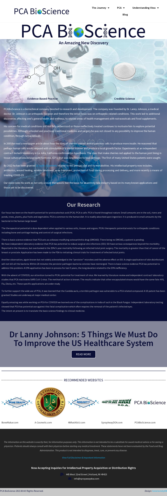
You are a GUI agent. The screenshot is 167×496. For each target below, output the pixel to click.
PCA (121, 8)
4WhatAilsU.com (76, 422)
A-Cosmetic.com (43, 422)
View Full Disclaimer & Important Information (83, 457)
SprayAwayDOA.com (111, 422)
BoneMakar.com (9, 422)
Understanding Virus (145, 8)
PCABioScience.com (145, 422)
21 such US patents (46, 165)
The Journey (100, 8)
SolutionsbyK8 (159, 490)
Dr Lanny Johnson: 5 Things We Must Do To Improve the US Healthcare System (83, 338)
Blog (125, 14)
